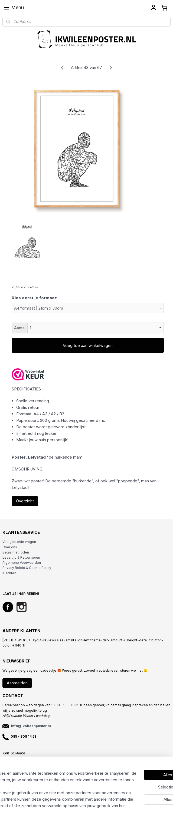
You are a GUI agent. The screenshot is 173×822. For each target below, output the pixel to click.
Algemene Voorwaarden (21, 563)
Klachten (9, 573)
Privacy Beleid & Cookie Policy (26, 568)
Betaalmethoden (15, 552)
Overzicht (25, 500)
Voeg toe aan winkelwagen (88, 345)
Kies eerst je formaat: (34, 297)
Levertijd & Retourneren (21, 557)
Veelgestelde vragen (19, 542)
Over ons (9, 547)
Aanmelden (17, 682)
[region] (50, 776)
